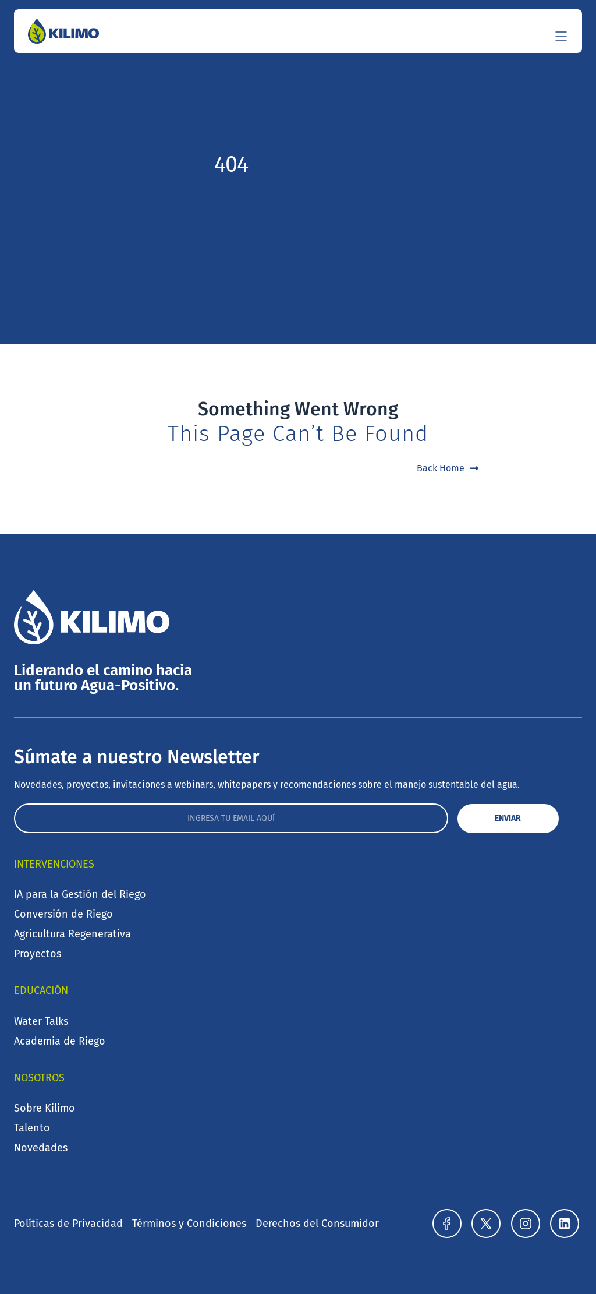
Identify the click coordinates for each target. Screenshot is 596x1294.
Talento (32, 1128)
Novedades (41, 1147)
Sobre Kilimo (44, 1108)
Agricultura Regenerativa (72, 934)
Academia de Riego (59, 1041)
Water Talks (41, 1021)
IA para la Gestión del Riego (80, 894)
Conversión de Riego (63, 914)
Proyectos (37, 953)
